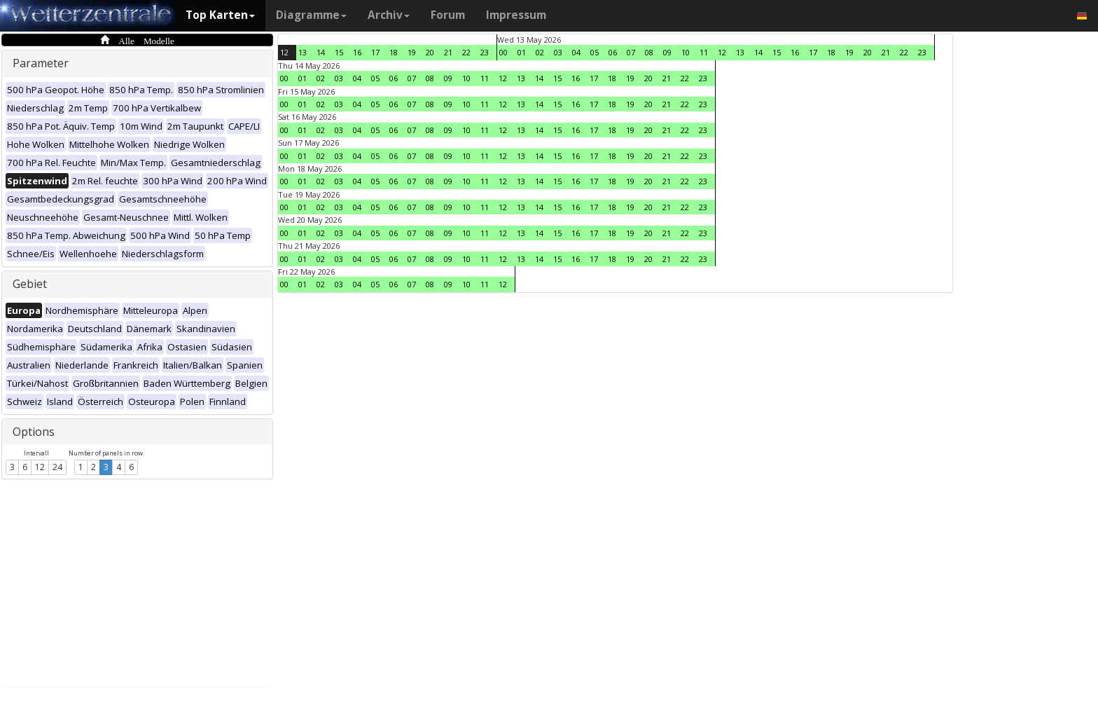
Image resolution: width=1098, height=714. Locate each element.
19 (412, 52)
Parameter (41, 63)
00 (503, 52)
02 (540, 52)
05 (594, 52)
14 (321, 52)
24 (57, 467)
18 (393, 52)
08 (649, 52)
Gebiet (30, 283)
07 (631, 52)
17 (375, 52)
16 (357, 52)
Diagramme (311, 15)
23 (484, 52)
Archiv (389, 15)
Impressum (516, 15)
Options (34, 431)
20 (430, 52)
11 (704, 52)
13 (302, 52)
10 (685, 52)
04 (576, 52)
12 (40, 467)
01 (521, 52)
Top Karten (220, 15)
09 (667, 52)
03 (558, 52)
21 (448, 52)
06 (613, 52)
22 (466, 52)
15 (339, 52)
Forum (448, 15)
